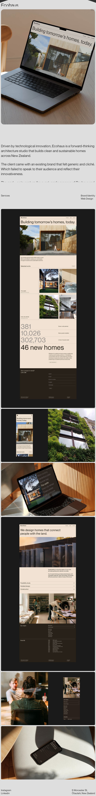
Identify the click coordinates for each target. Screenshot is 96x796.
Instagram (6, 790)
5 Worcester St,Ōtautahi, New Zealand (83, 792)
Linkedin (5, 793)
